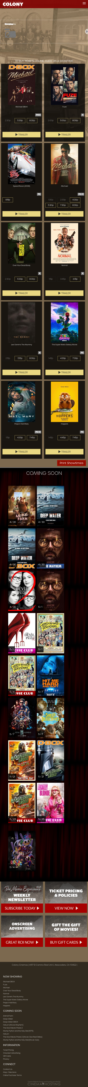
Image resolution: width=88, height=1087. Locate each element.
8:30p (32, 120)
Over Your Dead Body (12, 990)
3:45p (63, 279)
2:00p (51, 120)
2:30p (8, 120)
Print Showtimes (71, 463)
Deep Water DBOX (10, 1022)
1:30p (50, 199)
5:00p (63, 120)
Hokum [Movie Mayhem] (13, 1025)
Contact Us (7, 1069)
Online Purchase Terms (12, 1075)
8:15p (7, 199)
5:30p (20, 120)
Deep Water (8, 1019)
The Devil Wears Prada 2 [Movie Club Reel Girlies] (22, 1037)
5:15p (20, 358)
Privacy (6, 1059)
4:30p (75, 199)
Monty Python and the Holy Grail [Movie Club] (21, 1040)
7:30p (63, 205)
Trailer (21, 134)
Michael (6, 987)
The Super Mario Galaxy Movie (15, 999)
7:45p (32, 437)
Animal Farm (8, 1016)
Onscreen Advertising (11, 1053)
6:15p (75, 279)
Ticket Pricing (8, 1050)
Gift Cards (7, 1056)
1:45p (50, 358)
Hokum (6, 1034)
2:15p (7, 358)
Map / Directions (9, 1072)
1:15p (51, 279)
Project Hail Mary (10, 1002)
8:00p (75, 120)
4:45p (63, 437)
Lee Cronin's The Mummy (13, 996)
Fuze (5, 984)
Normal (6, 993)
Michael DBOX (9, 981)
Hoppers (6, 1005)
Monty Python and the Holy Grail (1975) (18, 1031)
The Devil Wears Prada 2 (13, 1028)
